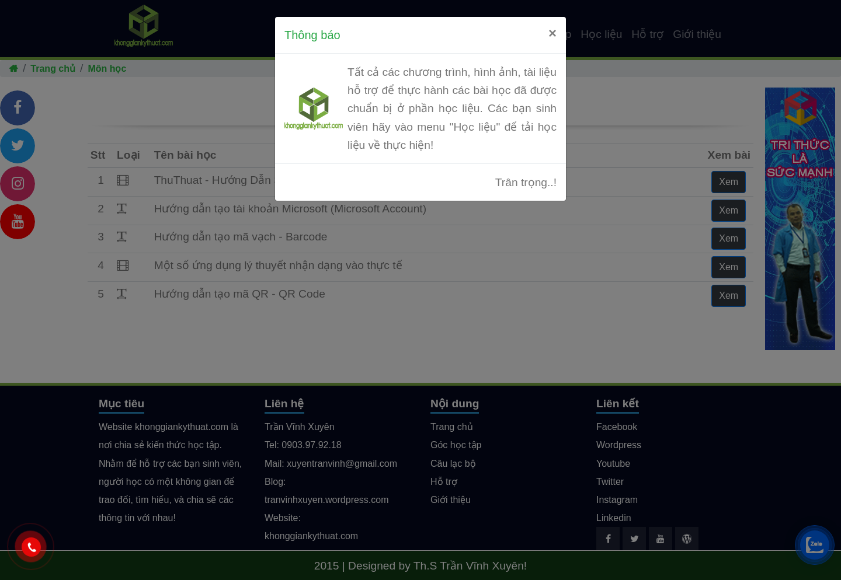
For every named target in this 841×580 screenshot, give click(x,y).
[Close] (552, 33)
